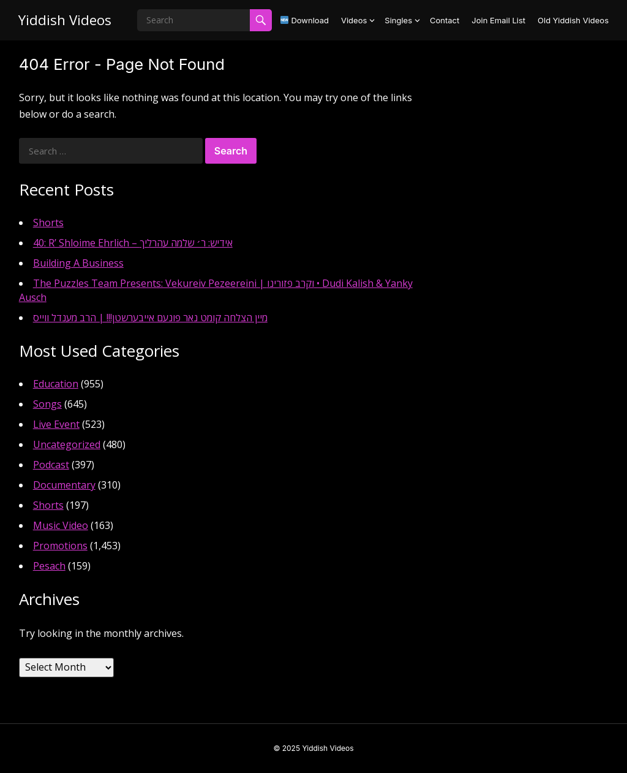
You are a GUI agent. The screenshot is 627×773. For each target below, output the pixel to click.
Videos (354, 20)
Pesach (49, 566)
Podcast (51, 464)
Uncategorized (66, 444)
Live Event (56, 424)
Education (55, 383)
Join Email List (498, 20)
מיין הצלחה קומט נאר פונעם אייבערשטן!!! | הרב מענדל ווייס (150, 317)
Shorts (48, 222)
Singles (398, 20)
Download (304, 20)
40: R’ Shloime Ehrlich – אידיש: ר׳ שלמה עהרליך (133, 242)
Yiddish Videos (64, 19)
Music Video (60, 525)
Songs (47, 404)
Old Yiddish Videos (573, 20)
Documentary (64, 485)
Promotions (60, 545)
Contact (444, 20)
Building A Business (78, 263)
